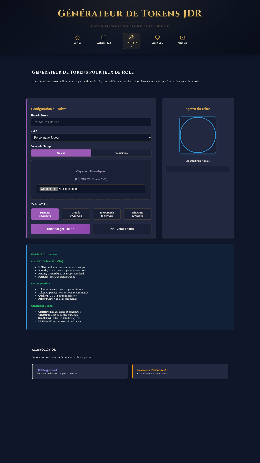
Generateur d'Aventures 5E (152, 369)
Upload (61, 153)
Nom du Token (39, 115)
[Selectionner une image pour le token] (91, 188)
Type (34, 130)
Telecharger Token (60, 229)
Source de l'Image (41, 146)
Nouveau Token (122, 229)
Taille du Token (39, 204)
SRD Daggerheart (47, 369)
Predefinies (121, 153)
